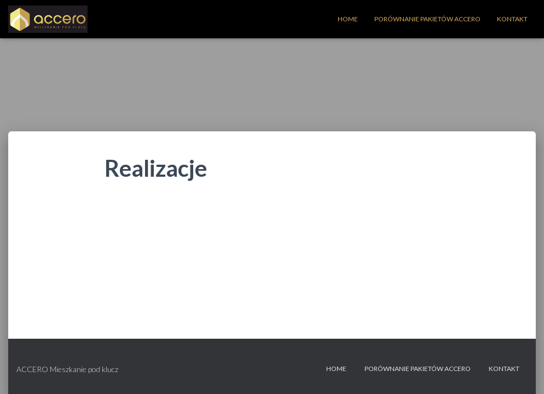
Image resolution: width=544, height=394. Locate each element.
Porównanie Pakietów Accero (427, 19)
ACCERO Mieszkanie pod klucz (67, 369)
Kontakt (512, 19)
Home (348, 19)
